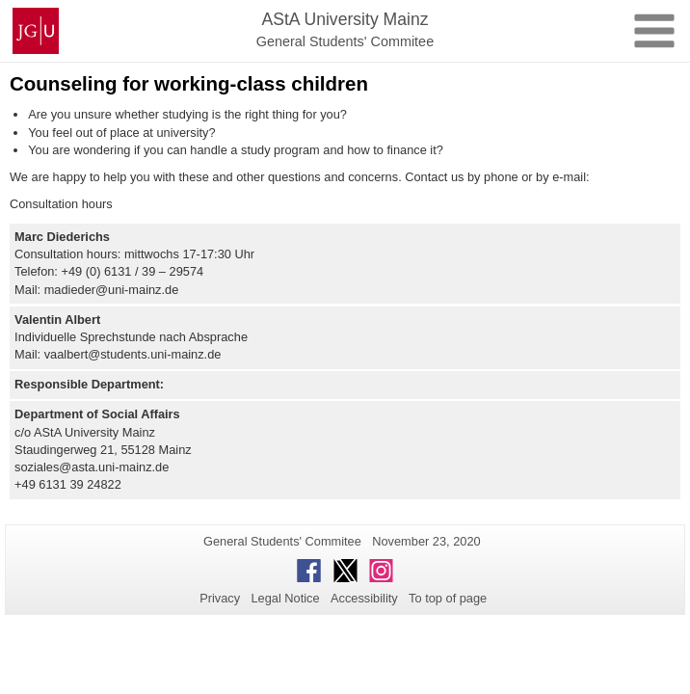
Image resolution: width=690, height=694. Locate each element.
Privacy (219, 598)
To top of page (448, 598)
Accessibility (364, 598)
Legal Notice (285, 598)
